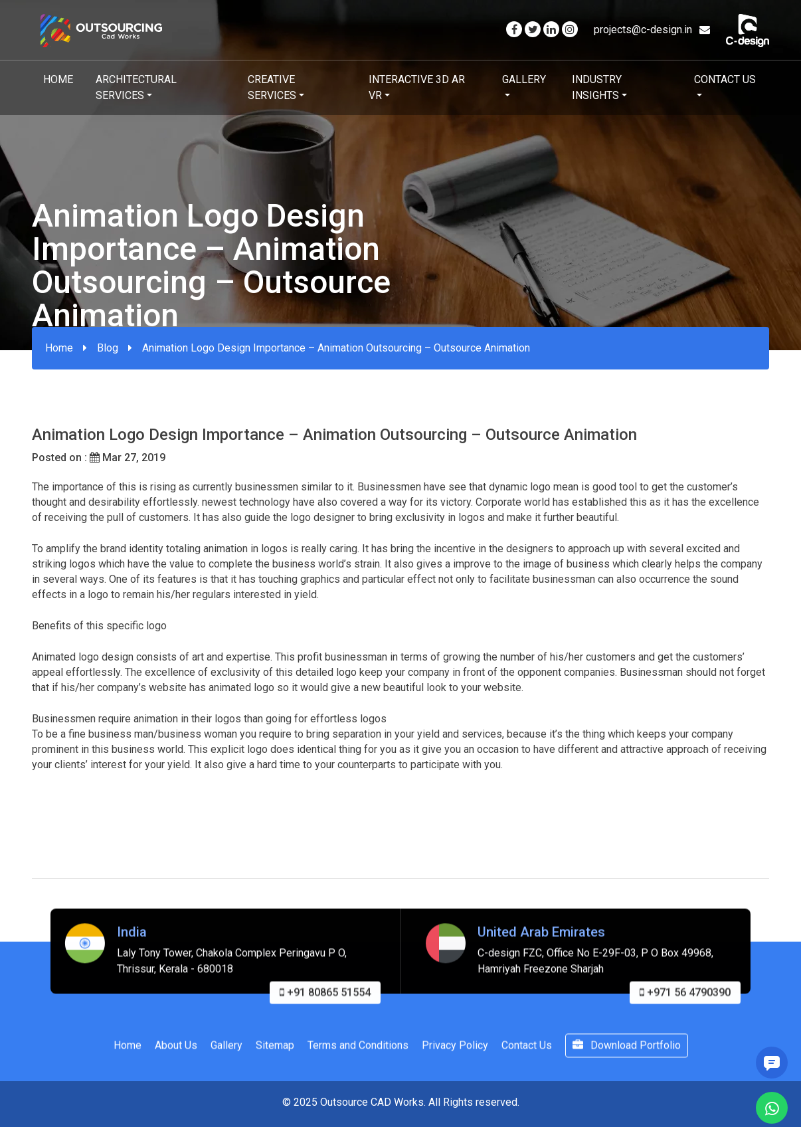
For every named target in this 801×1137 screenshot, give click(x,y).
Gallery (524, 79)
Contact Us (725, 79)
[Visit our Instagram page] (570, 29)
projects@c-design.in (652, 29)
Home (58, 79)
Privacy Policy (455, 1058)
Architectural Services (136, 87)
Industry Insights (597, 87)
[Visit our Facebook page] (514, 29)
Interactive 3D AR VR (417, 87)
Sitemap (275, 1058)
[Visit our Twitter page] (533, 29)
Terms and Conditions (358, 1058)
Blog (107, 348)
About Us (176, 1058)
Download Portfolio (627, 1058)
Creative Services (272, 87)
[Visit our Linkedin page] (551, 29)
